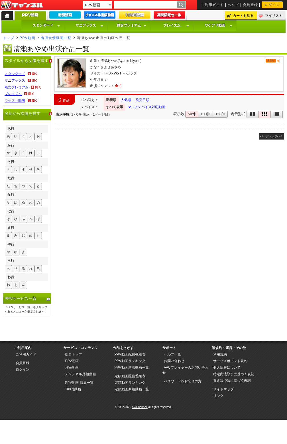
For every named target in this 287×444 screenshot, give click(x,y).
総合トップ (73, 354)
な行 (10, 195)
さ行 (10, 162)
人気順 (126, 100)
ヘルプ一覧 (172, 354)
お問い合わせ (174, 361)
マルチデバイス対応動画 (146, 107)
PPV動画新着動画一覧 (132, 368)
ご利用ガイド (212, 5)
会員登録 (250, 5)
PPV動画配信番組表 (130, 354)
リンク (218, 396)
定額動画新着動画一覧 (132, 389)
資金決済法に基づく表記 (232, 381)
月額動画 (72, 368)
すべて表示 (114, 107)
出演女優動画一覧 (56, 38)
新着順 (111, 100)
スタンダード (46, 25)
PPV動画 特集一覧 (79, 383)
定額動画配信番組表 (130, 376)
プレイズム (176, 25)
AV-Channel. (139, 407)
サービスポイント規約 (230, 361)
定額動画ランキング (130, 383)
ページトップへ (270, 136)
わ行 (10, 277)
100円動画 (73, 389)
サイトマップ (223, 389)
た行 (10, 178)
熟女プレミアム (131, 25)
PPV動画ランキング (130, 361)
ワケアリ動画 (218, 25)
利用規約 (220, 354)
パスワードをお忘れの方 (182, 381)
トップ (8, 38)
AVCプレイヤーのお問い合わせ (185, 370)
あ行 (10, 129)
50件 (192, 114)
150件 (220, 114)
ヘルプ (233, 5)
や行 (10, 244)
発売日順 (142, 100)
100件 (206, 114)
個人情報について (227, 368)
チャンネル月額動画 (80, 374)
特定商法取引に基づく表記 (233, 374)
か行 (10, 145)
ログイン (272, 5)
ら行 (10, 261)
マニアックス (89, 25)
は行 (10, 211)
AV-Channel (22, 5)
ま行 (10, 228)
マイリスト (273, 16)
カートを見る (243, 16)
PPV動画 (27, 38)
